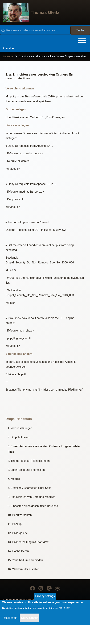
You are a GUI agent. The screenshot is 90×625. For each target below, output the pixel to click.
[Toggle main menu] (45, 40)
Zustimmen (10, 618)
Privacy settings (45, 596)
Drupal (30, 599)
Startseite (8, 56)
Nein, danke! (29, 618)
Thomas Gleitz (45, 12)
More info (64, 608)
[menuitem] (9, 48)
